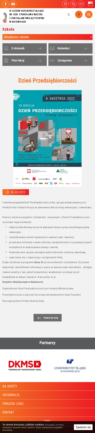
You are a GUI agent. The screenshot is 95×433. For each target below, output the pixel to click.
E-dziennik (14, 48)
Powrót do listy (47, 317)
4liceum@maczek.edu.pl (81, 4)
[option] (25, 365)
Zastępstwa (60, 60)
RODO (47, 421)
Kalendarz (59, 48)
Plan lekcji (13, 60)
